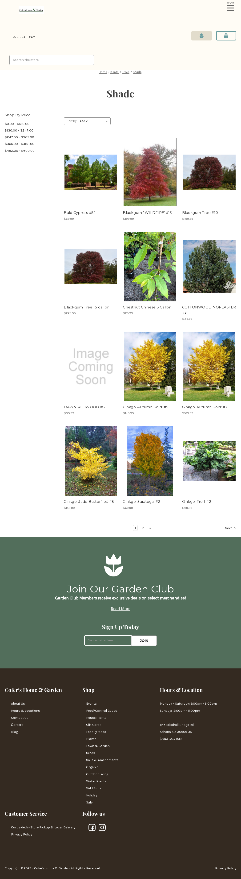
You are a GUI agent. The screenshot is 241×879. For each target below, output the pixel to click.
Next (230, 528)
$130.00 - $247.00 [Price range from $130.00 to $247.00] (19, 130)
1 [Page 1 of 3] (135, 528)
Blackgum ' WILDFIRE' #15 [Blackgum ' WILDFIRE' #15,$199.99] (147, 212)
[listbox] (94, 121)
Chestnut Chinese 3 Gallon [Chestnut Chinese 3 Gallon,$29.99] (147, 307)
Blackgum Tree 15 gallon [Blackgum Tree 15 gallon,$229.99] (86, 307)
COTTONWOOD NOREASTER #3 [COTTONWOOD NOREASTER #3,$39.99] (209, 310)
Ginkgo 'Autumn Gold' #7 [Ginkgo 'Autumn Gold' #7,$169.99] (205, 407)
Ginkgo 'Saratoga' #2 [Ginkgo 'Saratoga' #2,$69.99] (141, 501)
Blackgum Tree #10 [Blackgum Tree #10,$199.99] (200, 212)
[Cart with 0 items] (31, 37)
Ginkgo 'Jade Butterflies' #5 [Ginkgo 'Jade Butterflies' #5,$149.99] (89, 501)
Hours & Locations (25, 710)
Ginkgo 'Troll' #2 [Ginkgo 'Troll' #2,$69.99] (196, 501)
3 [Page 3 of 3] (150, 528)
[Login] (15, 37)
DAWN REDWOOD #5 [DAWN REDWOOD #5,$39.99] (84, 407)
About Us (18, 703)
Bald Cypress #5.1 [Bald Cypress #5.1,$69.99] (80, 212)
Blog (14, 732)
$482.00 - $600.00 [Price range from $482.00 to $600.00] (20, 150)
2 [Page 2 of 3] (143, 528)
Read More (120, 608)
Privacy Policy (21, 834)
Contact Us (19, 717)
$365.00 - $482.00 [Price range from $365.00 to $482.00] (19, 144)
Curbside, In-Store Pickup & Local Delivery (43, 827)
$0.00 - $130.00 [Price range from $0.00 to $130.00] (17, 124)
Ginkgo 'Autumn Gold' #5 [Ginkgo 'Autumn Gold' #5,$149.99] (145, 407)
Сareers (17, 725)
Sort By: (72, 121)
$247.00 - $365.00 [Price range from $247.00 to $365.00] (19, 137)
